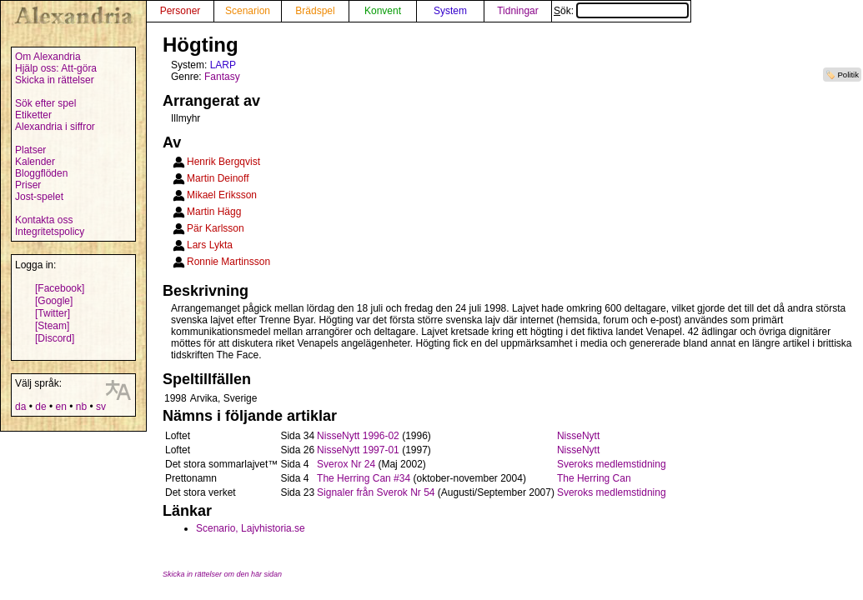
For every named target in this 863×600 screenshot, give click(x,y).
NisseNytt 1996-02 (358, 436)
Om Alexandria (48, 56)
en (60, 406)
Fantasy (222, 76)
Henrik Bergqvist (223, 162)
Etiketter (33, 115)
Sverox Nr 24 (346, 464)
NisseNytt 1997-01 (358, 450)
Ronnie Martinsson (228, 262)
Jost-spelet (39, 196)
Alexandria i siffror (55, 126)
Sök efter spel (45, 103)
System (450, 11)
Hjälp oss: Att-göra (56, 68)
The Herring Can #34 (363, 478)
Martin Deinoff (217, 178)
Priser (28, 185)
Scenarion (247, 11)
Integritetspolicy (49, 232)
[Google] (54, 301)
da (20, 406)
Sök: (621, 11)
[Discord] (54, 338)
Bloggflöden (41, 173)
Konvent (382, 11)
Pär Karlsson (215, 228)
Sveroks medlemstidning (611, 464)
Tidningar (518, 11)
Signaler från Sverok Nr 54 (375, 492)
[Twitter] (52, 313)
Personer (180, 11)
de (40, 406)
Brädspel (314, 11)
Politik (848, 74)
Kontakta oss (44, 220)
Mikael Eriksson (222, 195)
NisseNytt (578, 436)
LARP (223, 65)
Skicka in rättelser (54, 80)
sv (101, 406)
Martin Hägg (214, 212)
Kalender (35, 162)
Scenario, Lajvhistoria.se (250, 528)
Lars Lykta (210, 245)
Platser (30, 150)
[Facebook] (59, 288)
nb (81, 406)
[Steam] (52, 326)
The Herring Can (594, 478)
